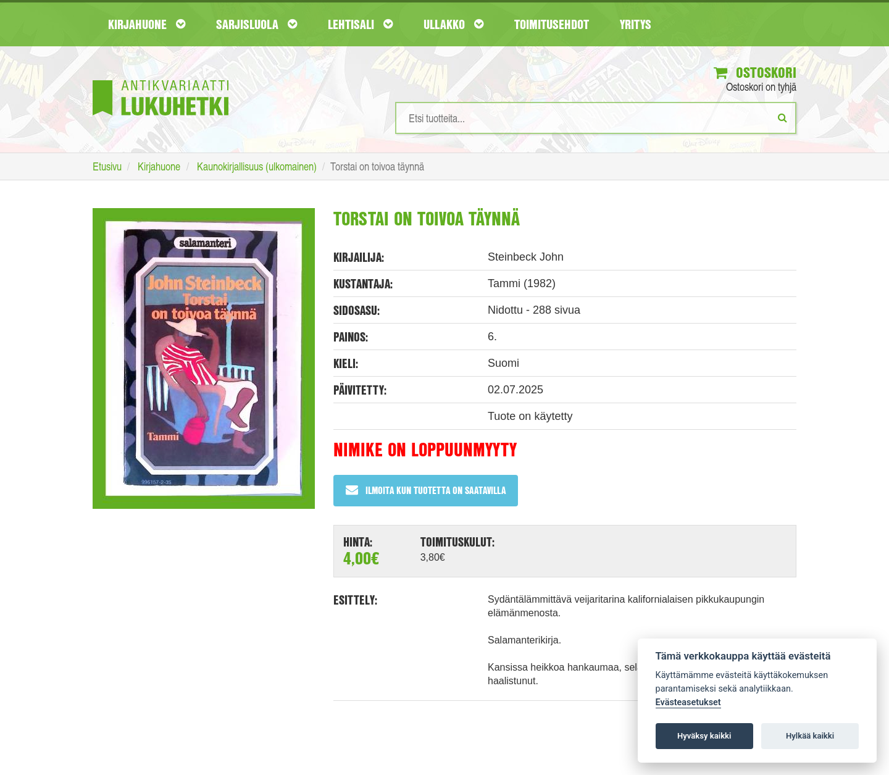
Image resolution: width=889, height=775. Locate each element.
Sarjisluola (256, 24)
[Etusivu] (160, 79)
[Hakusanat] (595, 118)
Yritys (635, 24)
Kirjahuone (146, 24)
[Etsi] (782, 117)
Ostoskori (755, 72)
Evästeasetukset (688, 702)
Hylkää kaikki (810, 735)
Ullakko (453, 24)
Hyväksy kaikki (704, 735)
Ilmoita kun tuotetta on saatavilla (426, 490)
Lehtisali (360, 24)
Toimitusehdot (551, 24)
